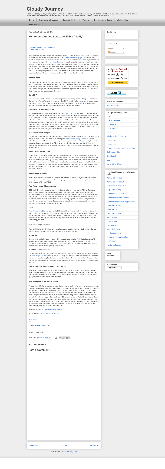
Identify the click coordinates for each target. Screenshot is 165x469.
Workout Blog (122, 20)
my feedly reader (42, 326)
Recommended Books (103, 20)
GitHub (109, 132)
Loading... (110, 36)
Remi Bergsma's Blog (115, 233)
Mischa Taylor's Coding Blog (117, 136)
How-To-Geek (112, 221)
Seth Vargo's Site (113, 152)
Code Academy (112, 124)
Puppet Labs (111, 144)
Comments (113, 52)
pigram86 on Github (114, 164)
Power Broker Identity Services (76, 139)
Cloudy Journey (45, 9)
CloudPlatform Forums (115, 194)
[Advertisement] (64, 423)
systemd (80, 101)
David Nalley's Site (114, 213)
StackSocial (111, 156)
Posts (111, 48)
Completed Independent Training (76, 20)
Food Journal (34, 24)
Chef (108, 116)
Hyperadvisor (112, 225)
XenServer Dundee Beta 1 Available (42, 47)
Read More (32, 319)
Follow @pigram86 (114, 105)
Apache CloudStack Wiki (116, 182)
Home (31, 20)
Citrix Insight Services (39, 256)
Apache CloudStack (114, 178)
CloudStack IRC (113, 209)
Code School (111, 128)
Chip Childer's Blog (114, 190)
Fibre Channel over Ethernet (38, 211)
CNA (91, 217)
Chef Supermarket (114, 120)
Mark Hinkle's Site (113, 229)
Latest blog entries (37, 49)
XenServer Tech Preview (54, 62)
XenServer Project (114, 245)
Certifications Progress (48, 20)
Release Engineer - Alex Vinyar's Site (121, 148)
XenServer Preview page (73, 58)
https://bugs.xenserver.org (50, 313)
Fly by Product (112, 217)
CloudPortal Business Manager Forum (121, 198)
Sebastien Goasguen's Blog (117, 237)
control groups (71, 113)
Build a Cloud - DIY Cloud (116, 186)
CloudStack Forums (114, 205)
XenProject (111, 241)
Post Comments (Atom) (68, 451)
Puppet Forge (112, 140)
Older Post (94, 445)
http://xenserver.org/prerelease (52, 309)
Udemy (109, 160)
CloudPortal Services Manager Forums (121, 202)
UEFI (79, 239)
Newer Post (33, 445)
